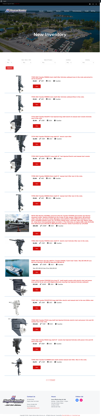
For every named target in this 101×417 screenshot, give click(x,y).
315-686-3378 (16, 4)
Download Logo (76, 415)
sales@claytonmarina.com (33, 408)
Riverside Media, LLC (67, 415)
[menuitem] (1, 1)
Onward (52, 380)
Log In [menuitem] (4, 1)
